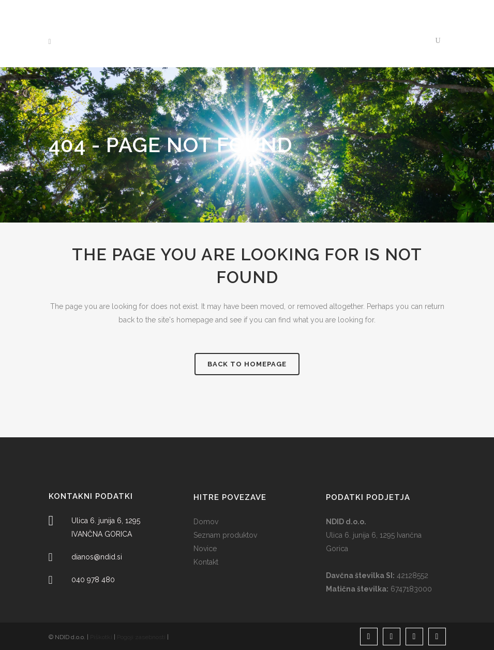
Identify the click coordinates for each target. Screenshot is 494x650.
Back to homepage (247, 364)
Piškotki (101, 637)
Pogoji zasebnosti (141, 637)
